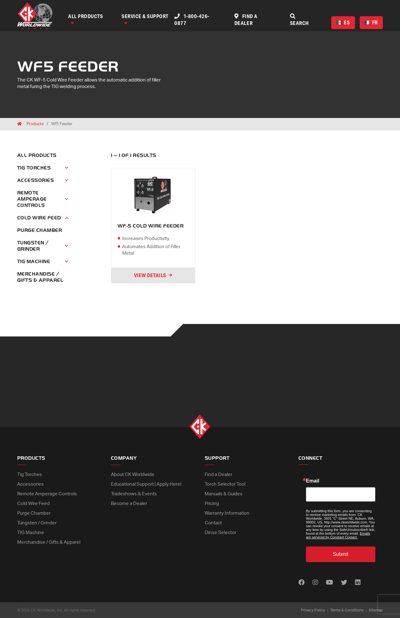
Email (312, 480)
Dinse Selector (220, 532)
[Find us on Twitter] (344, 583)
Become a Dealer (129, 503)
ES (343, 22)
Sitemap (376, 610)
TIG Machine (30, 532)
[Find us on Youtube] (329, 583)
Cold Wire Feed (39, 218)
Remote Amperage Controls (32, 199)
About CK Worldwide (132, 474)
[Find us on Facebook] (301, 583)
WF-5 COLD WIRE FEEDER (150, 226)
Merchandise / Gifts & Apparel (48, 542)
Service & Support (145, 19)
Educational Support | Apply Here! (146, 484)
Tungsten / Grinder (33, 246)
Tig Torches (34, 168)
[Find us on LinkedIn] (358, 583)
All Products (85, 19)
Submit (340, 554)
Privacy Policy (313, 610)
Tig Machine (33, 261)
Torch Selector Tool (225, 484)
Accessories (35, 180)
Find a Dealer (218, 474)
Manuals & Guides (223, 494)
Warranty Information (227, 513)
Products (35, 124)
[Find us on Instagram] (315, 583)
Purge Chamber (39, 230)
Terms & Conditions (346, 610)
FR (371, 22)
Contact (213, 523)
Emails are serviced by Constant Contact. (338, 535)
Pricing (212, 503)
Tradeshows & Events (134, 494)
